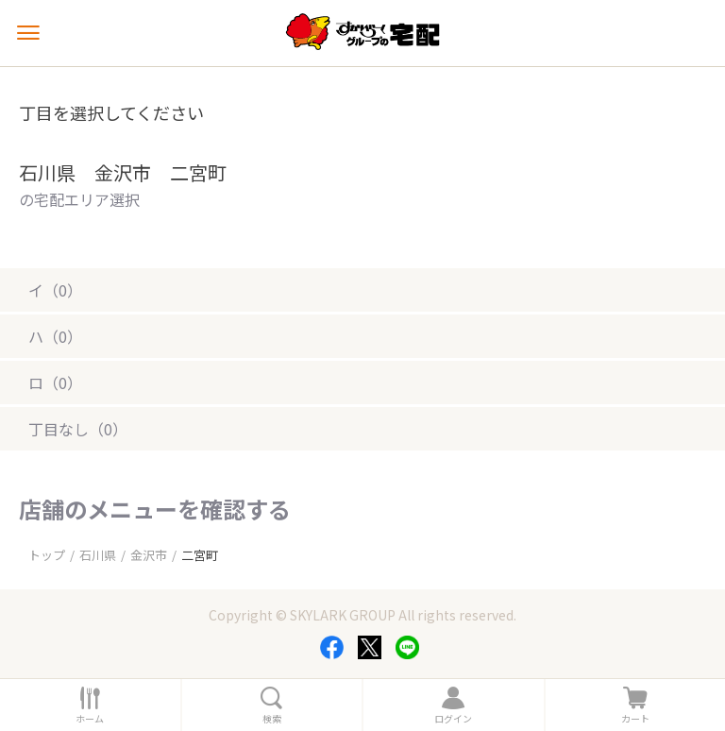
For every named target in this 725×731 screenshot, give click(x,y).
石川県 (97, 555)
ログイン (453, 718)
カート (635, 718)
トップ (46, 555)
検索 (271, 718)
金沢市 (148, 555)
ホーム (90, 718)
